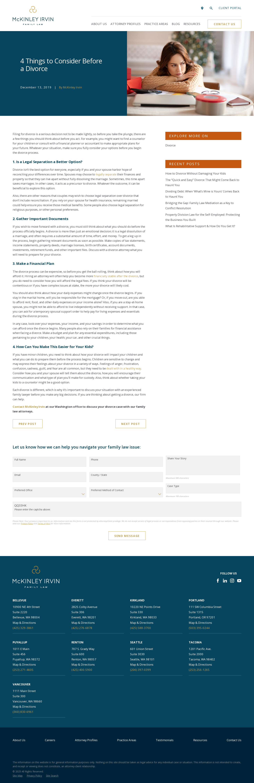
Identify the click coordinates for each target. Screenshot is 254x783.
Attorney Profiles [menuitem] (126, 24)
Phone (94, 459)
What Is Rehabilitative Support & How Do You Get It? (200, 226)
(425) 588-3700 (140, 628)
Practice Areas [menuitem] (156, 24)
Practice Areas (126, 740)
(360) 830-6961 (23, 712)
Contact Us (224, 24)
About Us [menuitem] (99, 24)
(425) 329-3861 (23, 628)
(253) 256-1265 (199, 670)
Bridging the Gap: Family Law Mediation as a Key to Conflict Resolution (199, 205)
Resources (200, 740)
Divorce (170, 145)
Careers (50, 740)
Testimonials (164, 740)
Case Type (173, 486)
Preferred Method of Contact (107, 490)
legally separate (106, 174)
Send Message (127, 536)
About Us (19, 740)
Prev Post (28, 424)
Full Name (20, 459)
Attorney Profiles (86, 740)
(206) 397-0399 (140, 670)
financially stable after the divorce (116, 276)
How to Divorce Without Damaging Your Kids (195, 173)
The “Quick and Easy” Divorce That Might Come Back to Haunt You (202, 182)
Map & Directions (24, 623)
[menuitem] (18, 775)
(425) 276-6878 (81, 628)
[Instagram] (232, 581)
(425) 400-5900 (81, 670)
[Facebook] (218, 581)
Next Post (130, 424)
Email (17, 475)
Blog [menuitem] (176, 24)
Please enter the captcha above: (32, 509)
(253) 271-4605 (23, 670)
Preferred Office (23, 490)
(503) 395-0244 (199, 628)
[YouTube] (239, 581)
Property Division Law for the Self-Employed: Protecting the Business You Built (202, 217)
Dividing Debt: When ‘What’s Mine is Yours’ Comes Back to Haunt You (202, 193)
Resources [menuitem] (192, 24)
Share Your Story (176, 458)
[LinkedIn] (225, 581)
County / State (99, 475)
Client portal (230, 8)
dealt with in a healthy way (123, 368)
